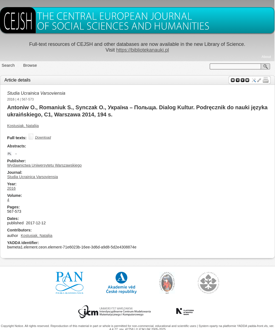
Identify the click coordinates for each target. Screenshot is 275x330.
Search (8, 65)
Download (43, 137)
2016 (11, 99)
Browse (30, 65)
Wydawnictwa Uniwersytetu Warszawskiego (44, 165)
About (266, 57)
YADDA (242, 326)
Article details (17, 80)
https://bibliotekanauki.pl (142, 50)
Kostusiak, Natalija (23, 126)
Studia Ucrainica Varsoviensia (36, 93)
